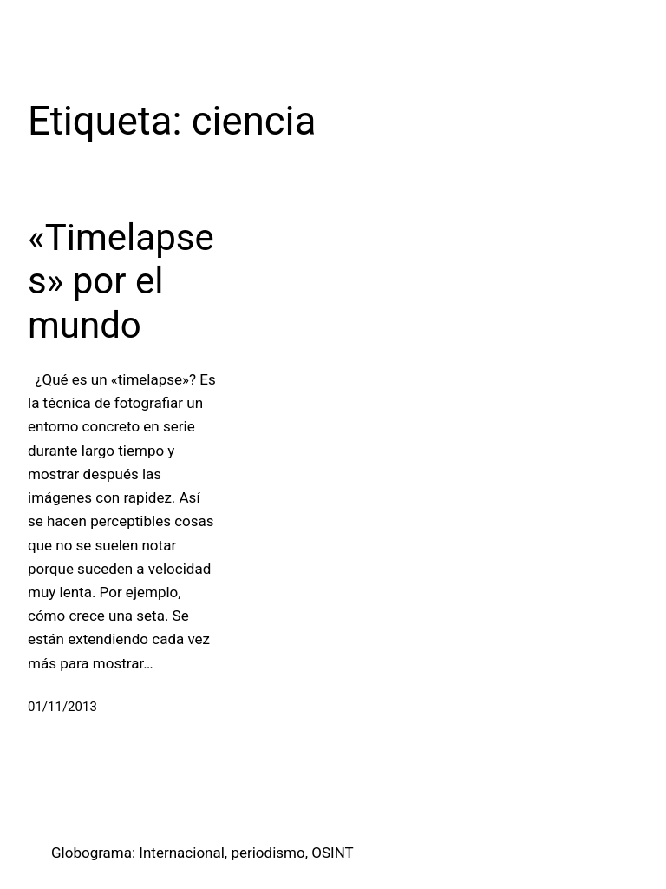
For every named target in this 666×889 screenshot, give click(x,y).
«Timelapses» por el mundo (121, 281)
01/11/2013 (62, 706)
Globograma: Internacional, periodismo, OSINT (202, 852)
